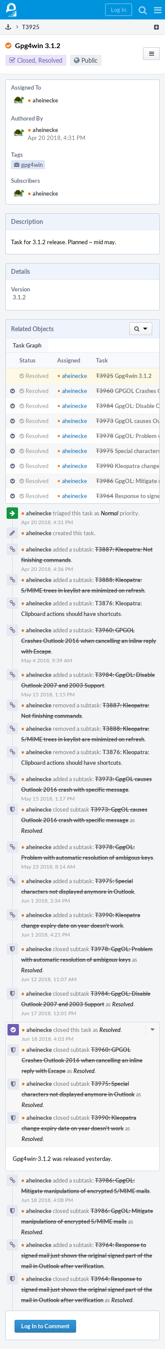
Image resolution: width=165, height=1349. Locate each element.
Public (89, 60)
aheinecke (43, 100)
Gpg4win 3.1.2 (133, 376)
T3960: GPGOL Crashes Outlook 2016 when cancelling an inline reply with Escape (88, 640)
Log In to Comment (45, 1326)
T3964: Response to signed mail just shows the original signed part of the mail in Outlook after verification (86, 1255)
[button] (157, 9)
